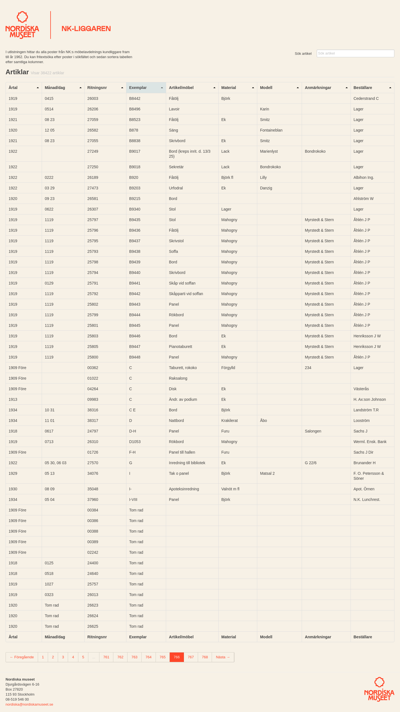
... (93, 657)
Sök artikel (303, 53)
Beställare (363, 87)
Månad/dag (55, 87)
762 (120, 657)
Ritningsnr (97, 87)
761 (106, 657)
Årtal (13, 87)
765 (163, 657)
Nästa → (223, 657)
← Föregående (22, 657)
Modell (266, 87)
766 (177, 657)
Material (228, 87)
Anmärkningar (318, 87)
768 (205, 657)
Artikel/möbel (181, 87)
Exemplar (138, 87)
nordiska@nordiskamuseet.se (29, 704)
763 (134, 657)
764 (149, 657)
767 (191, 657)
